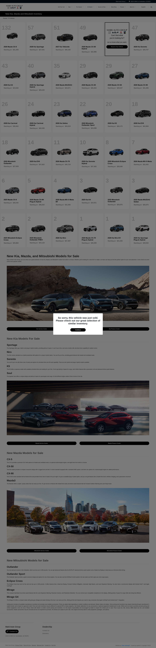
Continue (78, 330)
